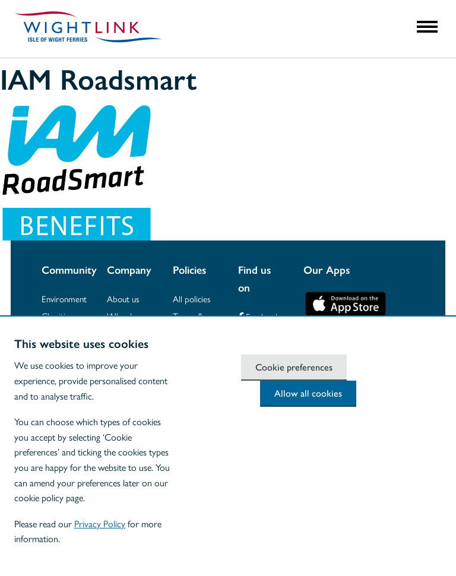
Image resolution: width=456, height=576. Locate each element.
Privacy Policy (99, 523)
